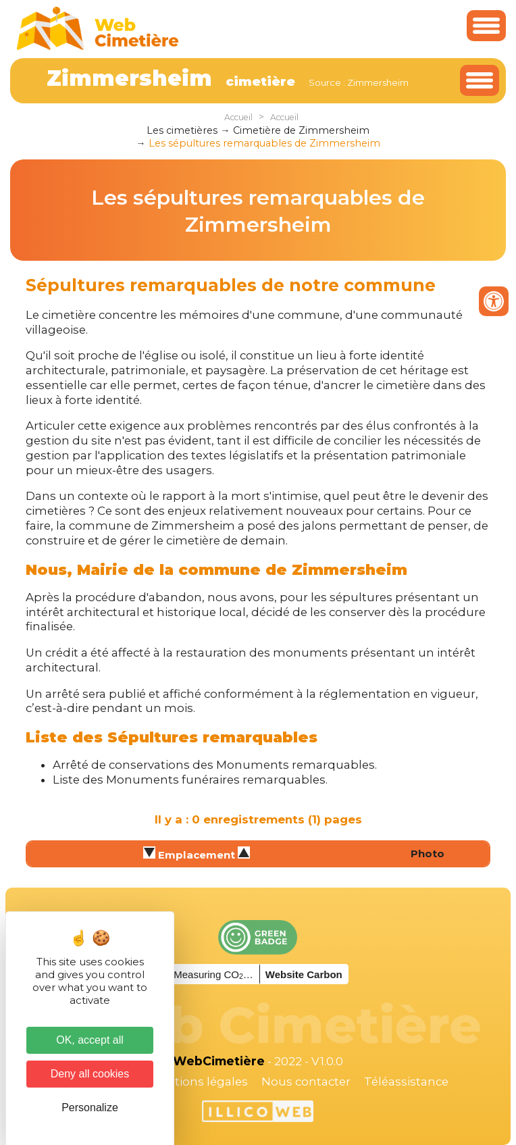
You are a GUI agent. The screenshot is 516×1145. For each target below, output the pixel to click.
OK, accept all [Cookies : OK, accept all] (90, 1040)
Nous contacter (306, 1081)
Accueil (238, 117)
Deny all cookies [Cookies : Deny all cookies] (90, 1073)
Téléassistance (406, 1081)
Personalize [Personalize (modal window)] (89, 1107)
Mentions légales (198, 1081)
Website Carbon (303, 974)
